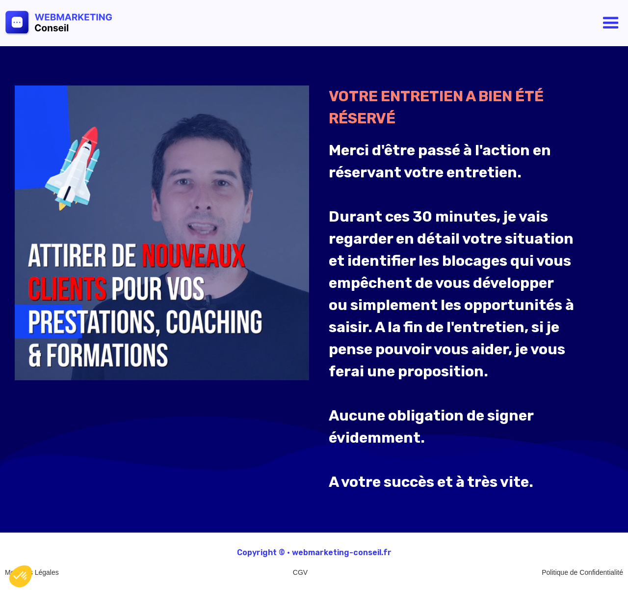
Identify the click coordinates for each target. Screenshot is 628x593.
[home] (81, 23)
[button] (611, 23)
